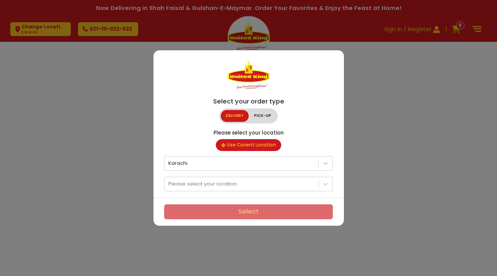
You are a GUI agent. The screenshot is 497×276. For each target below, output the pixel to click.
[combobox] (169, 163)
